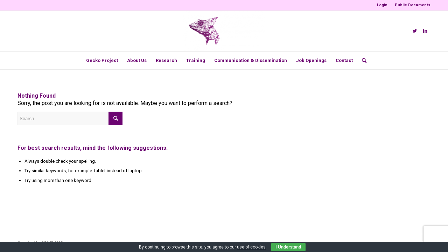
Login (382, 5)
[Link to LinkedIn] (425, 31)
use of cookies (251, 247)
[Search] (361, 60)
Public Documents (412, 5)
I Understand (288, 247)
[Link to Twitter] (415, 31)
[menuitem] (382, 5)
